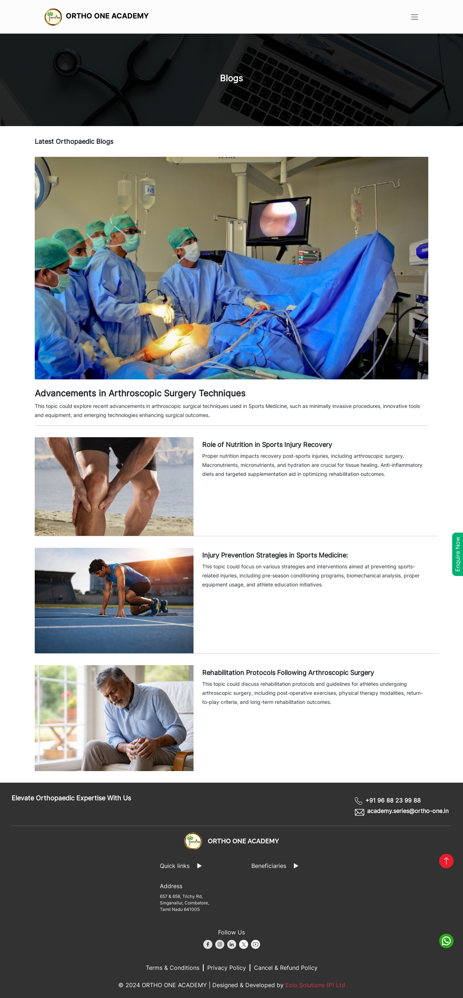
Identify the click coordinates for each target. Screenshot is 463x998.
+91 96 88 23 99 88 (393, 800)
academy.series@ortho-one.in (408, 810)
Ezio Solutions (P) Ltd (315, 985)
